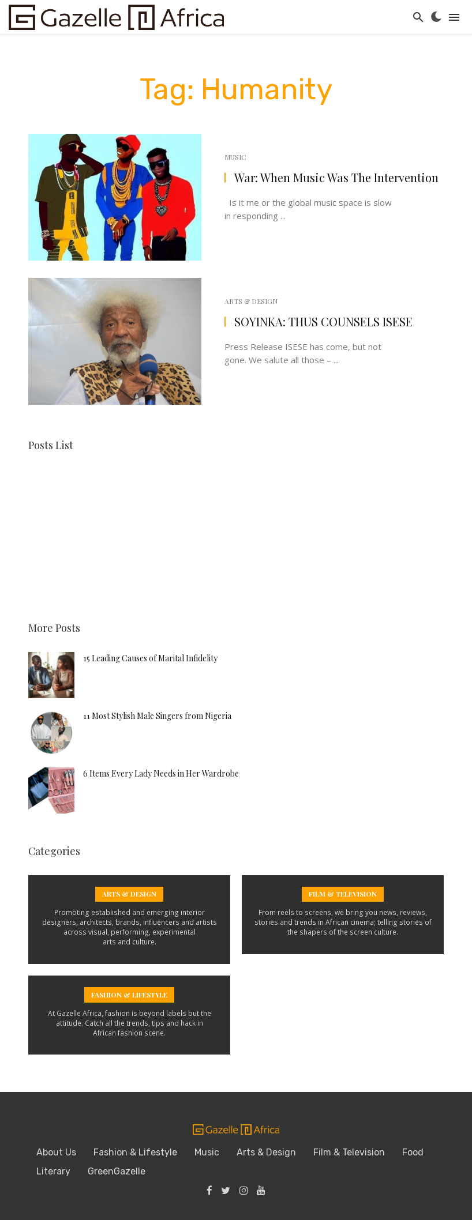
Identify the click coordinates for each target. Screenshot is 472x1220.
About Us (56, 1151)
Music (235, 156)
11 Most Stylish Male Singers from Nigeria (157, 714)
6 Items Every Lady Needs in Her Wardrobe (161, 772)
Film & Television (349, 1151)
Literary (53, 1170)
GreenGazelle (116, 1170)
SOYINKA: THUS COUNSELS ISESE (323, 321)
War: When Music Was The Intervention (336, 177)
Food (413, 1151)
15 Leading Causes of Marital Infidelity (150, 657)
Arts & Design (251, 301)
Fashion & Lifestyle (135, 1151)
